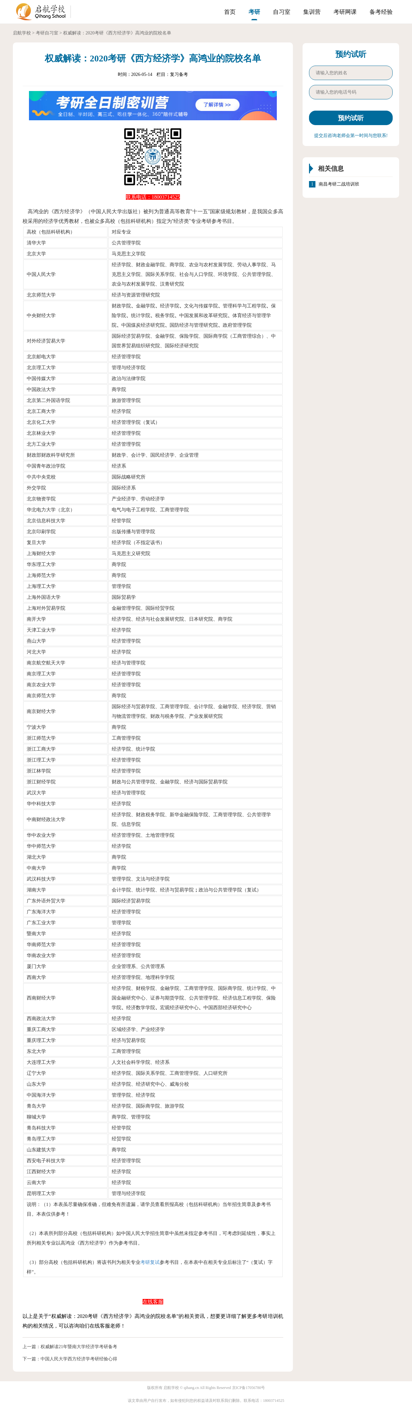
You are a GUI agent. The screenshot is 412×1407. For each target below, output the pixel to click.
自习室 (281, 12)
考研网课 (345, 12)
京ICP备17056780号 (248, 1387)
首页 (230, 12)
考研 (254, 12)
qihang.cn (191, 1387)
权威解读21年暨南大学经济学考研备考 (79, 1346)
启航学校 (22, 33)
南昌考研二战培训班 (339, 184)
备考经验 (381, 12)
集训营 (312, 12)
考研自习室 (47, 33)
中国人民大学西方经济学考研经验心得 (79, 1359)
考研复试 (150, 1262)
